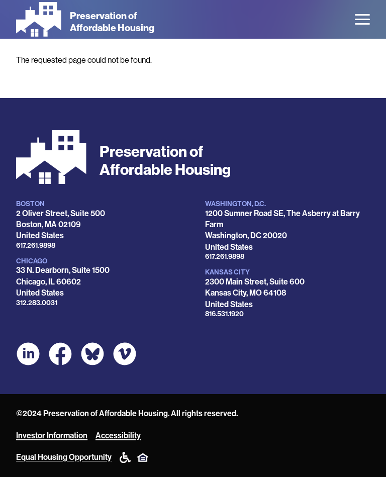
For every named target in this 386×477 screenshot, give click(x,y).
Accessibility (118, 435)
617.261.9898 (35, 245)
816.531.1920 (224, 314)
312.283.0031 (36, 303)
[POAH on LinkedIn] (28, 354)
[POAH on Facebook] (60, 354)
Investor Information (51, 435)
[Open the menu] (362, 19)
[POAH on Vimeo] (125, 354)
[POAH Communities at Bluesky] (92, 354)
